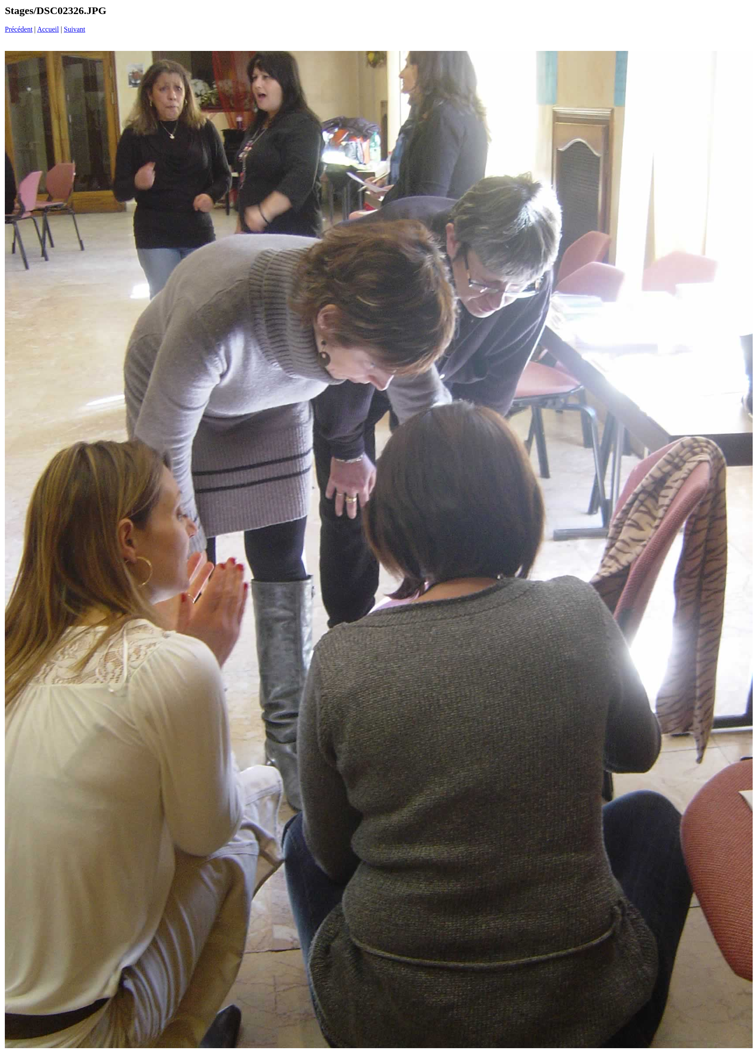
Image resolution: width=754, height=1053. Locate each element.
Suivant (74, 29)
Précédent (18, 29)
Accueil (48, 29)
